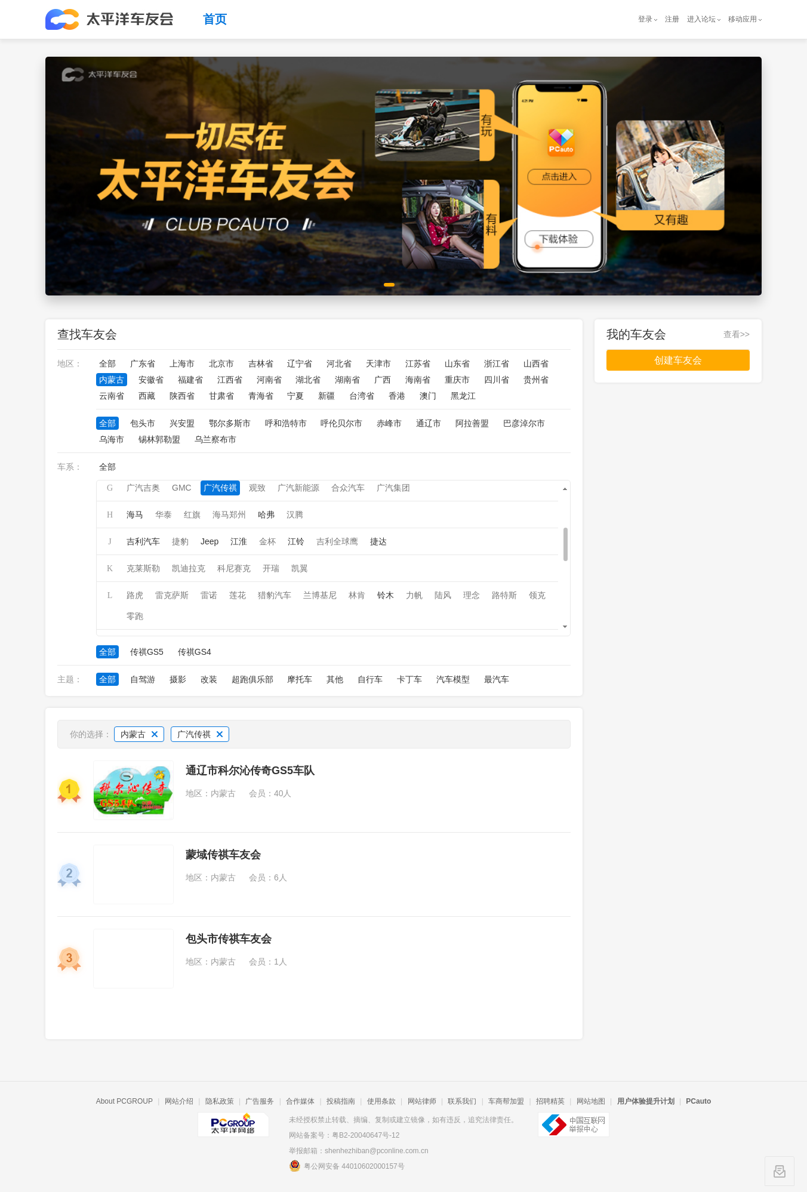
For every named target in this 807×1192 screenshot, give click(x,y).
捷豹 (180, 541)
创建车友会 (678, 360)
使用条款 (381, 1101)
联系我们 (462, 1101)
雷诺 (209, 595)
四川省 (496, 379)
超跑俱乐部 (252, 679)
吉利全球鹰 (337, 541)
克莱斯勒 (143, 568)
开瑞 (271, 568)
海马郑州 (229, 514)
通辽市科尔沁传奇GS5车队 (250, 771)
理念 (471, 595)
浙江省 (496, 363)
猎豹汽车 (274, 595)
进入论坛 (701, 19)
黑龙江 (463, 396)
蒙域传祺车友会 (223, 855)
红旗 (192, 514)
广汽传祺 (220, 487)
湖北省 (308, 379)
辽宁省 (299, 363)
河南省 (269, 379)
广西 (382, 379)
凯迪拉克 (188, 568)
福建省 (190, 379)
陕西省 (182, 396)
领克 (537, 595)
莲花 (237, 595)
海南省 (417, 379)
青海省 (260, 396)
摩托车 (299, 679)
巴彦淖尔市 (524, 423)
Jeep (209, 541)
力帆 (414, 595)
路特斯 (504, 595)
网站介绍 (179, 1101)
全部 (107, 363)
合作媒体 (300, 1101)
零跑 (135, 616)
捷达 (378, 541)
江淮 (238, 541)
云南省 (111, 396)
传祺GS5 (147, 652)
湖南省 (347, 379)
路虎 (135, 595)
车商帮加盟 (506, 1101)
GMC (182, 487)
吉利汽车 (143, 541)
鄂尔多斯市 (230, 423)
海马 (135, 514)
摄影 (178, 679)
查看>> (736, 334)
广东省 (142, 363)
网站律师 (422, 1101)
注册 (672, 19)
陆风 (443, 595)
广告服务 (259, 1101)
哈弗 (266, 514)
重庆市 (457, 379)
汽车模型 (453, 679)
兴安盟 (182, 423)
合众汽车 (348, 487)
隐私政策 (219, 1101)
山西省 (536, 363)
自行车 (370, 679)
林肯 (357, 595)
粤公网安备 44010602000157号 (347, 1166)
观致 (257, 487)
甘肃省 (221, 396)
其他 (335, 679)
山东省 (457, 363)
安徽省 (151, 379)
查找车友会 (87, 334)
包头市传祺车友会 (229, 939)
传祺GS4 (194, 652)
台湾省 (361, 396)
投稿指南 (341, 1101)
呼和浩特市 (286, 423)
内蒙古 (111, 379)
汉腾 (295, 514)
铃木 (385, 595)
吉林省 (260, 363)
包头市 (142, 423)
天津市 (378, 363)
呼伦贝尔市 (341, 423)
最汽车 (496, 679)
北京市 (221, 363)
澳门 (428, 396)
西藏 (146, 396)
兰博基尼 (320, 595)
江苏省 (417, 363)
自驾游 (142, 679)
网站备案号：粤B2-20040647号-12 (344, 1135)
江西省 (229, 379)
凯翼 (299, 568)
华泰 (163, 514)
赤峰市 (389, 423)
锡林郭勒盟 (159, 439)
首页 (215, 19)
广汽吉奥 (143, 487)
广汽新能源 (298, 487)
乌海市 (111, 439)
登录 (645, 19)
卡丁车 (409, 679)
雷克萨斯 (172, 595)
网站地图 (591, 1101)
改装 (209, 679)
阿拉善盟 (472, 423)
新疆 (326, 396)
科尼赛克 (234, 568)
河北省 (339, 363)
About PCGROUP (124, 1101)
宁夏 (295, 396)
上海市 (182, 363)
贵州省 (536, 379)
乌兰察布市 (215, 439)
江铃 (296, 541)
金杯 (267, 541)
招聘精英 (550, 1101)
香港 (397, 396)
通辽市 (428, 423)
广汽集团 (393, 487)
